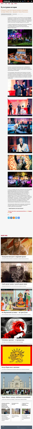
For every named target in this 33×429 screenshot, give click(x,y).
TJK (16, 1)
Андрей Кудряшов (12, 208)
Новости (2, 3)
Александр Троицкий (19, 208)
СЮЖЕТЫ (16, 3)
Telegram (30, 211)
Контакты (3, 426)
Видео (9, 3)
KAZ (11, 1)
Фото (12, 3)
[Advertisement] (20, 227)
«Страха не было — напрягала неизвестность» (25, 404)
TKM (18, 1)
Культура (19, 14)
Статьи (6, 3)
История (21, 14)
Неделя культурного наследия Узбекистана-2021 (7, 15)
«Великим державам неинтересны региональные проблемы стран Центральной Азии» (6, 405)
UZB (20, 1)
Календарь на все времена (15, 404)
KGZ (14, 1)
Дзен (11, 212)
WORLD (23, 1)
